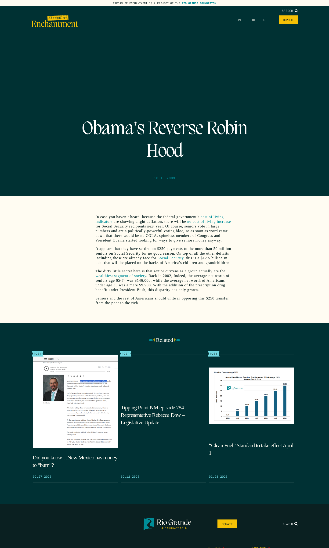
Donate (288, 20)
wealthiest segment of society (121, 276)
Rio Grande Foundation (199, 3)
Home (238, 20)
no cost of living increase (209, 222)
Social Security (171, 258)
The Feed (257, 20)
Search (290, 10)
